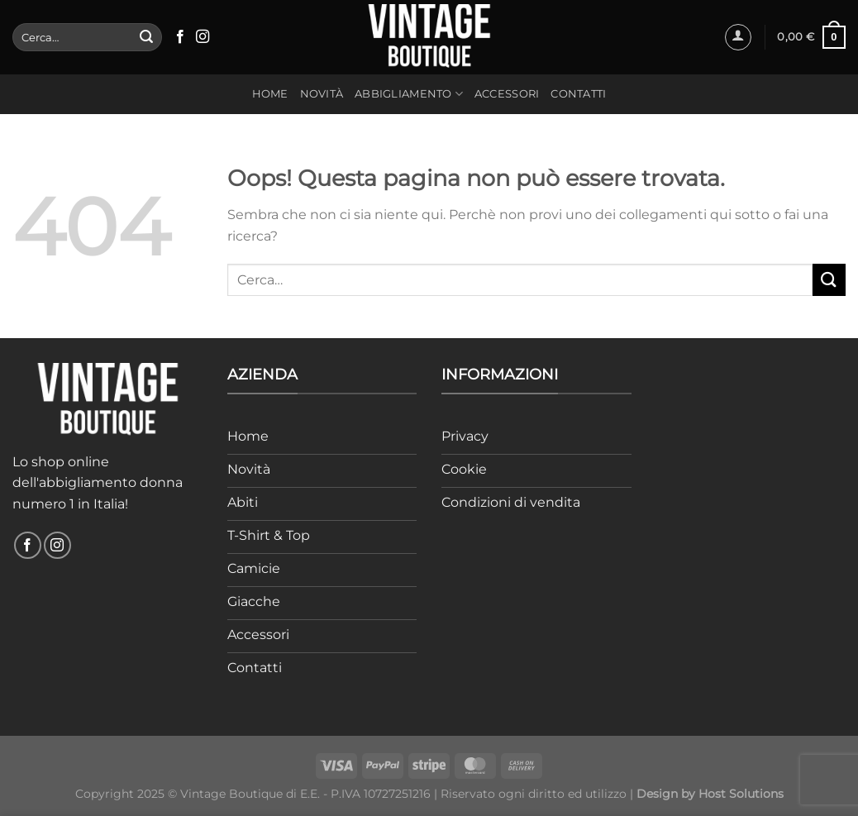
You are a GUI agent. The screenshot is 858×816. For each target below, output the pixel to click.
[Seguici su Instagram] (202, 37)
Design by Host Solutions (710, 793)
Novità (322, 94)
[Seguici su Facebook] (180, 37)
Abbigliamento (409, 94)
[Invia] (146, 37)
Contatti (578, 94)
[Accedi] (738, 37)
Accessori (506, 94)
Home (270, 94)
